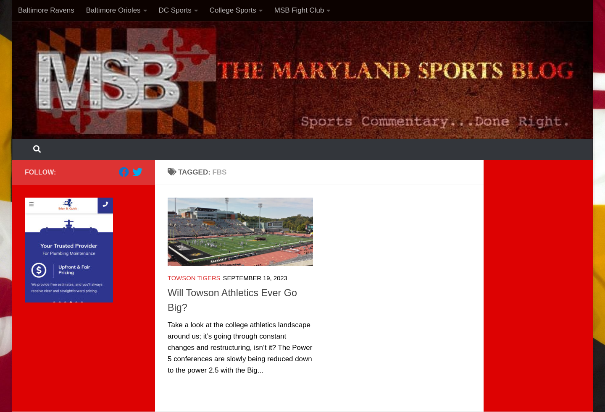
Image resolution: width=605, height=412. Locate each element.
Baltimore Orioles (113, 10)
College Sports (233, 10)
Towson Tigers (194, 278)
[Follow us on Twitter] (137, 172)
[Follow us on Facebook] (124, 172)
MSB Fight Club (299, 10)
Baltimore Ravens (46, 10)
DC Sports (175, 10)
